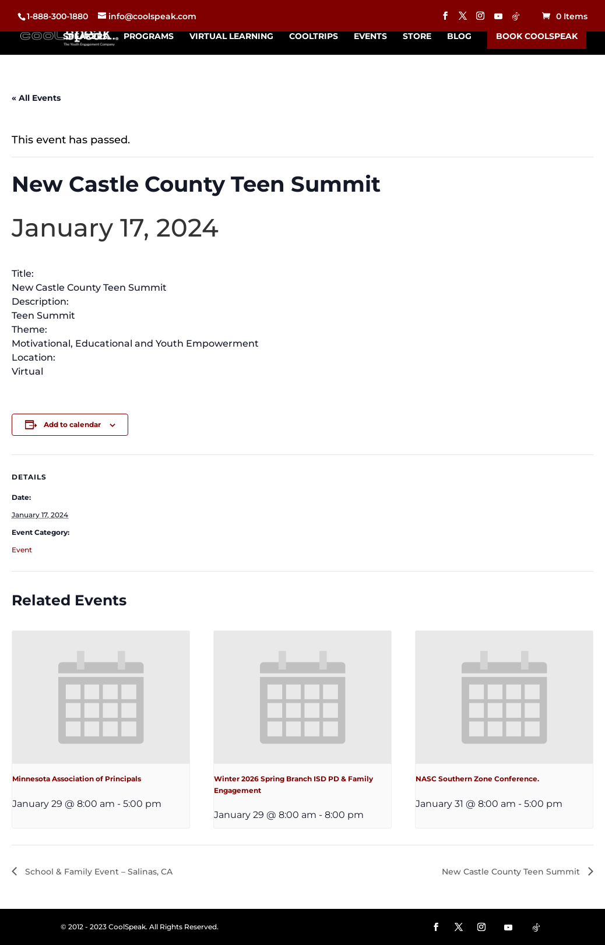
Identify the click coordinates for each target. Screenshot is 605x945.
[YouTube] (498, 19)
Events (370, 36)
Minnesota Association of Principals (76, 778)
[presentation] (100, 697)
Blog (459, 36)
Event (22, 549)
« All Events (36, 98)
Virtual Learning (231, 36)
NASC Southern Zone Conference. (477, 778)
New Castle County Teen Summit (512, 871)
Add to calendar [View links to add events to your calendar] (72, 424)
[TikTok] (515, 19)
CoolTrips (313, 36)
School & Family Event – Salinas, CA (98, 871)
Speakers (85, 36)
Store (417, 36)
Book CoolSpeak (537, 36)
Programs (149, 36)
